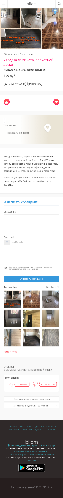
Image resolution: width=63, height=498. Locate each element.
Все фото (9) (52, 287)
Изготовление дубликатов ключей (30, 405)
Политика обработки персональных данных (31, 454)
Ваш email (9, 237)
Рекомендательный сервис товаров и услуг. (31, 445)
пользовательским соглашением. (31, 451)
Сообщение (10, 211)
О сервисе (11, 426)
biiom (31, 4)
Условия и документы (33, 429)
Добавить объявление (46, 426)
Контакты (51, 429)
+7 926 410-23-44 (16, 83)
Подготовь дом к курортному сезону (32, 399)
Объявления (10, 54)
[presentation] (27, 255)
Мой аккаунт (13, 429)
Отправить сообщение (31, 278)
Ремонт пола (26, 54)
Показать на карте (18, 132)
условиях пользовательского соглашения (30, 268)
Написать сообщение (20, 202)
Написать (35, 83)
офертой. (31, 460)
